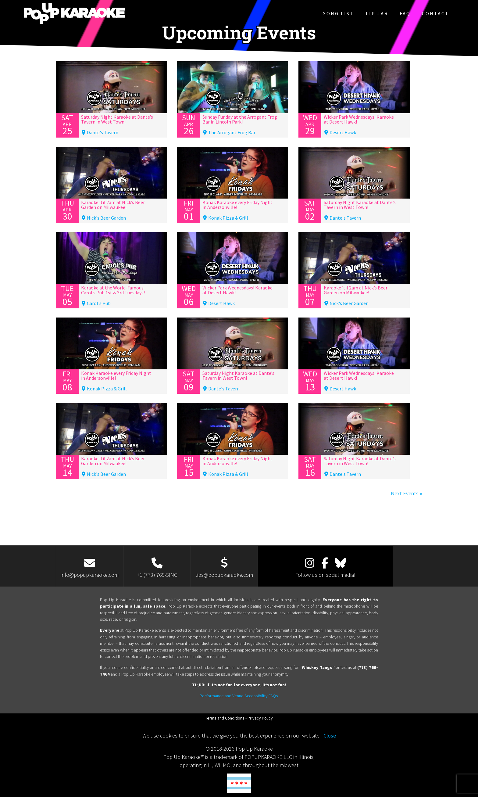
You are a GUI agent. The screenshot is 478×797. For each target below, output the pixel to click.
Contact (435, 13)
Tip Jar (376, 13)
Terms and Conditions (224, 718)
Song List (338, 13)
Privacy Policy (260, 718)
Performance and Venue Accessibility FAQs (239, 695)
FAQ (405, 13)
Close (329, 735)
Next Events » (406, 493)
